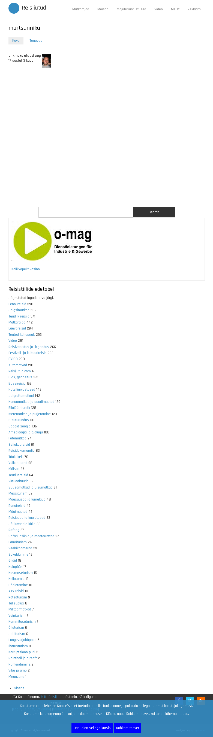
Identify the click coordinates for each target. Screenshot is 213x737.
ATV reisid (16, 591)
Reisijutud (34, 8)
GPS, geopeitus (20, 377)
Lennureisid (17, 304)
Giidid (12, 560)
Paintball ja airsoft (22, 658)
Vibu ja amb (17, 670)
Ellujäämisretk (19, 407)
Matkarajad (80, 9)
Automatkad (17, 365)
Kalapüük (15, 566)
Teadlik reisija (18, 316)
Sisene (19, 688)
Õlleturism (16, 627)
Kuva (17, 41)
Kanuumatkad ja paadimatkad (31, 401)
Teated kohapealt (21, 334)
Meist (175, 9)
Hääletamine (18, 585)
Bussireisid (17, 383)
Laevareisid (17, 328)
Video (158, 9)
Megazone (16, 676)
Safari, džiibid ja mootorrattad (31, 536)
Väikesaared (17, 462)
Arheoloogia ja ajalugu (25, 432)
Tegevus (35, 40)
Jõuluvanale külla (21, 524)
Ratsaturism (17, 597)
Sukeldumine (18, 554)
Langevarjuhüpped (22, 639)
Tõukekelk (15, 456)
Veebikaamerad (20, 548)
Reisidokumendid (21, 450)
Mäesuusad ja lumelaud (27, 499)
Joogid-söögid (19, 426)
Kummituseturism (22, 621)
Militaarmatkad (19, 609)
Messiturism (18, 493)
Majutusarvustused (131, 9)
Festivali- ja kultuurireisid (27, 352)
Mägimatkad (17, 511)
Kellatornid (16, 578)
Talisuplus (16, 603)
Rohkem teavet (127, 728)
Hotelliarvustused (21, 389)
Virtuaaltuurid (18, 481)
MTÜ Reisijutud (52, 696)
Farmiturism (17, 542)
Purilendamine (19, 664)
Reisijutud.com (19, 371)
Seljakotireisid (19, 444)
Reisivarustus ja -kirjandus (28, 346)
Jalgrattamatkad (21, 395)
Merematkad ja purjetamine (29, 414)
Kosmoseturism (20, 572)
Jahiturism (16, 633)
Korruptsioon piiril (21, 652)
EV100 (13, 358)
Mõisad (103, 9)
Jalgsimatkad (18, 310)
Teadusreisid (18, 475)
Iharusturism (18, 646)
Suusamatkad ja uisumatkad (30, 487)
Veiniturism (17, 615)
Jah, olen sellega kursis (92, 728)
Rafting (13, 530)
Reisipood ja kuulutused (26, 517)
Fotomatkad (17, 438)
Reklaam (194, 9)
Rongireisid (16, 505)
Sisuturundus (18, 420)
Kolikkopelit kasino (25, 269)
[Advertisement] (106, 137)
